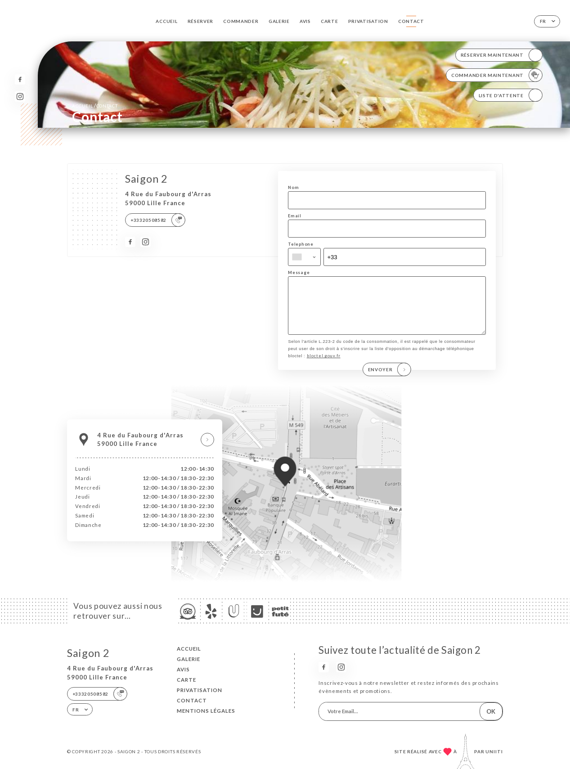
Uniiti (494, 751)
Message (299, 272)
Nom (293, 187)
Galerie (279, 21)
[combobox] (304, 257)
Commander (240, 21)
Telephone (300, 244)
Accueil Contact (94, 105)
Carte (329, 21)
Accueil (166, 21)
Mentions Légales (206, 711)
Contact (411, 21)
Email (294, 215)
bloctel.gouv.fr (324, 365)
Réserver (201, 21)
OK (490, 711)
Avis (305, 21)
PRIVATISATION (368, 21)
